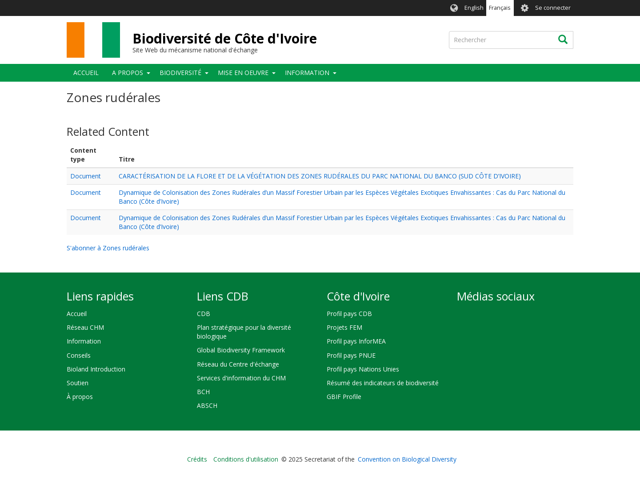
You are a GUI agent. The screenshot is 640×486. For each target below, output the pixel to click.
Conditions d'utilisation (245, 459)
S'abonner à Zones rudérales (108, 248)
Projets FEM (344, 327)
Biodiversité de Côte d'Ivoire (224, 38)
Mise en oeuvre (243, 72)
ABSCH (207, 405)
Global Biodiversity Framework (241, 350)
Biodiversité (180, 72)
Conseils (79, 355)
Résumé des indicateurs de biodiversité (383, 383)
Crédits (197, 459)
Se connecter (553, 8)
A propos (127, 72)
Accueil (86, 72)
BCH (203, 391)
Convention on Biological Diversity (407, 459)
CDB (203, 313)
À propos (80, 396)
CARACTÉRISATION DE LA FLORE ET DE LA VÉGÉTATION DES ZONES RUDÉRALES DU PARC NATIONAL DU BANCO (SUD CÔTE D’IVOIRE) (320, 176)
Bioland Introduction (96, 369)
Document (85, 176)
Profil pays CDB (349, 313)
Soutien (77, 383)
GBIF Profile (344, 396)
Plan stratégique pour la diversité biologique (244, 331)
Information (307, 72)
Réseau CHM (85, 327)
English (474, 8)
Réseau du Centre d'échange (238, 364)
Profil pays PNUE (351, 355)
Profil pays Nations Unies (363, 369)
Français (500, 8)
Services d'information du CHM (241, 378)
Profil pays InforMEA (356, 341)
